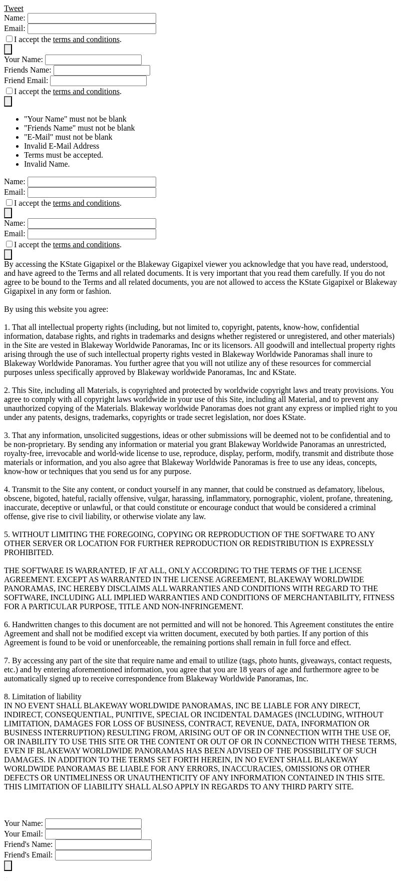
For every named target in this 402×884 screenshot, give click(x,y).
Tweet (14, 8)
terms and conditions (86, 39)
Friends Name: (29, 70)
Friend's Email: (29, 854)
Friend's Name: (29, 844)
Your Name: (24, 59)
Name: (16, 18)
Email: (16, 28)
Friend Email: (27, 80)
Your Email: (24, 833)
